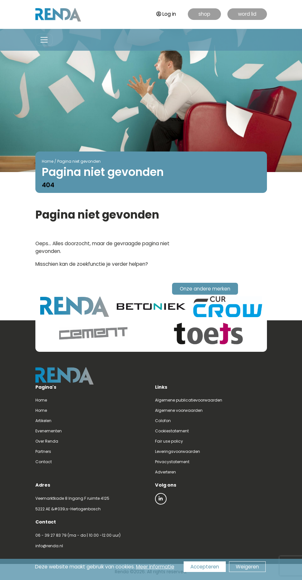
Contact (43, 461)
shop (204, 14)
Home (47, 161)
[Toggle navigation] (44, 40)
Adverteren (165, 472)
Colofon (163, 420)
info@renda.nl (49, 546)
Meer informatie (155, 566)
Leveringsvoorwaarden (177, 451)
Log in (166, 14)
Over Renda (46, 441)
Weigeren (247, 566)
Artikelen (43, 420)
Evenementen (48, 431)
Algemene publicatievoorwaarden (188, 400)
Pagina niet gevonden (79, 161)
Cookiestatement (172, 431)
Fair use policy (169, 441)
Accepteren (204, 566)
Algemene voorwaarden (179, 410)
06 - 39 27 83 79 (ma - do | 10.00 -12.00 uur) (78, 535)
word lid (247, 14)
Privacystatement (172, 461)
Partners (43, 451)
